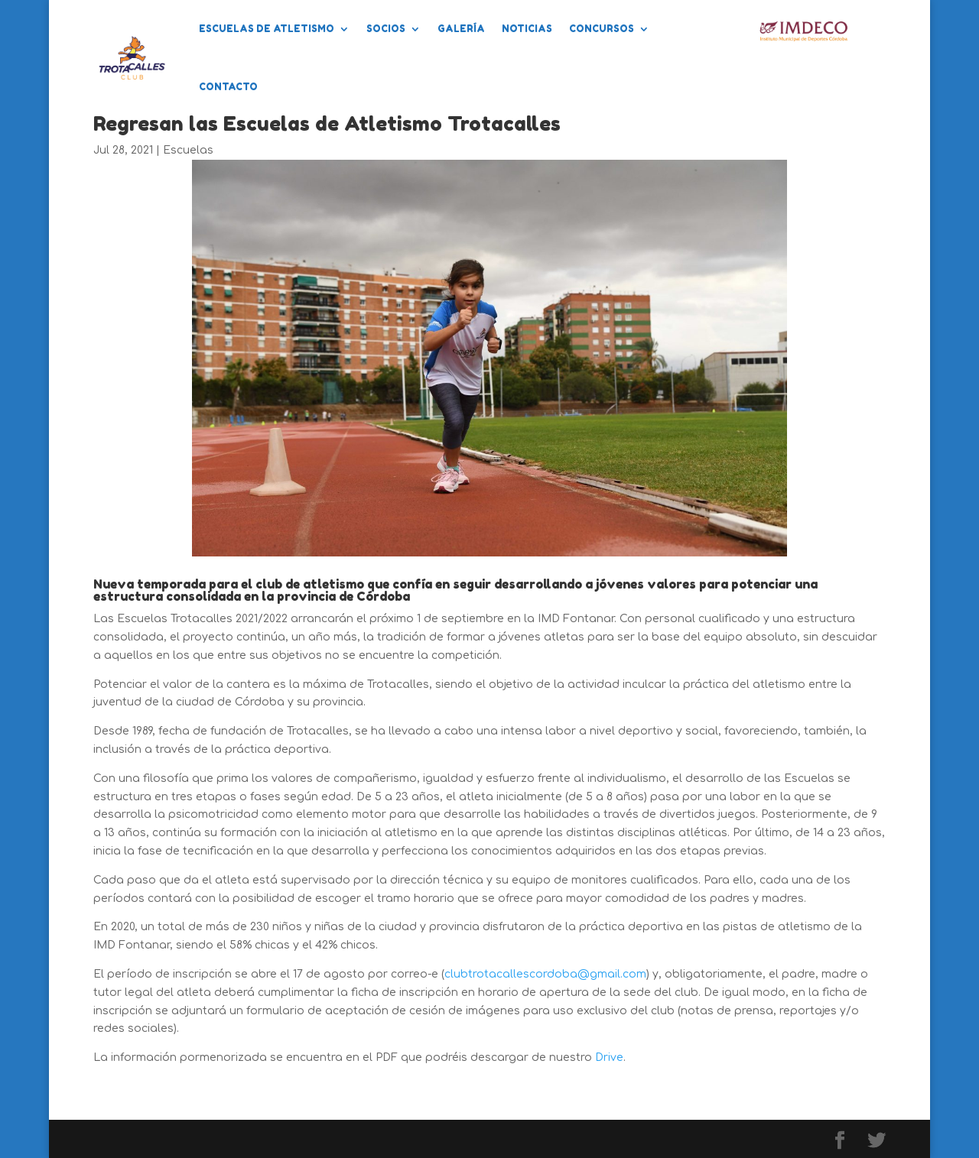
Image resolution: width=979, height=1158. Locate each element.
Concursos (601, 28)
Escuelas (188, 150)
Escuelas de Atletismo (266, 28)
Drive (609, 1057)
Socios (385, 28)
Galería (461, 28)
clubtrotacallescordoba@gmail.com (545, 974)
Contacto (228, 86)
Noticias (527, 28)
